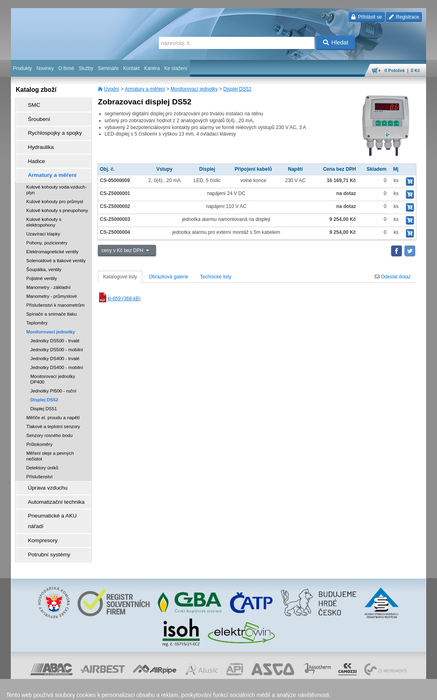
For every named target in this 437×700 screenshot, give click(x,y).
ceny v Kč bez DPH (123, 250)
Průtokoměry (39, 428)
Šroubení (34, 115)
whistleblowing (271, 689)
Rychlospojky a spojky (48, 126)
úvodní (320, 689)
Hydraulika (35, 138)
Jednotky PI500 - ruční (53, 374)
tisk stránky (369, 689)
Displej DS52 (237, 89)
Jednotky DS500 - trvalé (55, 324)
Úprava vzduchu (41, 470)
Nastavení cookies (113, 689)
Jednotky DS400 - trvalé (55, 342)
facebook (299, 689)
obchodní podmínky (155, 689)
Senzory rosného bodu (49, 419)
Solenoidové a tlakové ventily (56, 244)
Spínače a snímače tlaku (51, 297)
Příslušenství (39, 460)
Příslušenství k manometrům (55, 288)
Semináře (108, 68)
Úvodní (111, 89)
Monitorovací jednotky (194, 89)
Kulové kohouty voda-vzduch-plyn (56, 173)
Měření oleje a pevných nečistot (50, 440)
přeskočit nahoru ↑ (403, 689)
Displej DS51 (43, 392)
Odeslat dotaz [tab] (393, 277)
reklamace (242, 689)
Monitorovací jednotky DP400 (52, 363)
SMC (29, 104)
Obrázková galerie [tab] (168, 277)
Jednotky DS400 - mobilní (56, 351)
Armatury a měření (145, 89)
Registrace (404, 17)
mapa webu (342, 689)
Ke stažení (175, 68)
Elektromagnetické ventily (52, 235)
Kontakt (131, 68)
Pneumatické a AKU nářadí (53, 493)
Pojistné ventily (41, 262)
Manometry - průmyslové (51, 280)
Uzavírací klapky (43, 217)
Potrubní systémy (42, 516)
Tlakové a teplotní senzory (53, 410)
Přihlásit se (366, 17)
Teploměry (37, 306)
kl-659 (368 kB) (119, 298)
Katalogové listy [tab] (120, 277)
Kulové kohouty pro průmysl (54, 185)
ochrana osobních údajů (203, 689)
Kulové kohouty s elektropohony (43, 206)
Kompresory (37, 504)
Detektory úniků (42, 451)
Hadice (31, 149)
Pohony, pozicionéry (47, 226)
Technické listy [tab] (215, 277)
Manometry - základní (48, 271)
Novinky (45, 68)
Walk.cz (63, 690)
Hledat (335, 42)
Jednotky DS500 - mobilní (56, 333)
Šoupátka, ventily (43, 253)
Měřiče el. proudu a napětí (53, 401)
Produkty (22, 68)
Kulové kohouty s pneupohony (57, 194)
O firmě (66, 68)
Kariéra (152, 68)
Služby (86, 68)
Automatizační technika (49, 482)
